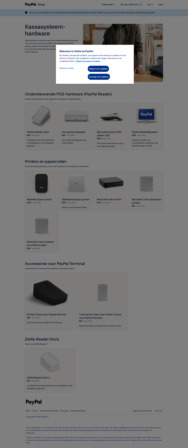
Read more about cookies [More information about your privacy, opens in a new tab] (88, 61)
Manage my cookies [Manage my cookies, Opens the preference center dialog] (66, 68)
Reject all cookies (98, 69)
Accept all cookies (99, 77)
